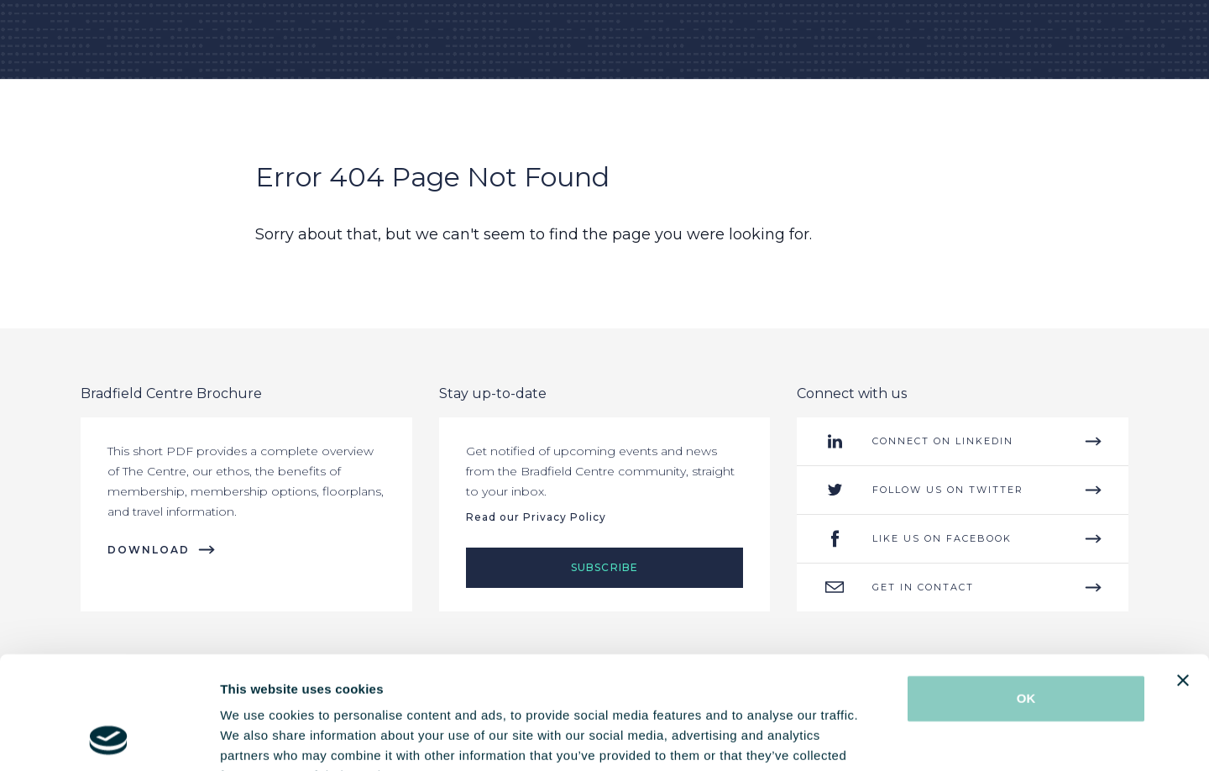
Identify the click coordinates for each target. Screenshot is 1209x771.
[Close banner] (1183, 574)
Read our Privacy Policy (536, 517)
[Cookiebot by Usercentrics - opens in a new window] (108, 738)
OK (1026, 592)
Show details (881, 738)
